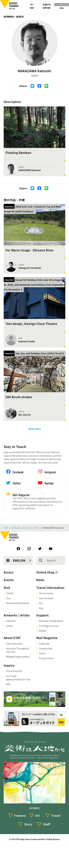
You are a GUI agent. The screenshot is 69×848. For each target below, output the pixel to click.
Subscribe (44, 643)
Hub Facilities (46, 598)
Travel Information (50, 587)
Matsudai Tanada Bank (51, 620)
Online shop (45, 572)
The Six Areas (46, 593)
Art (37, 815)
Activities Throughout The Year (17, 650)
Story (28, 824)
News (40, 580)
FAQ (8, 684)
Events (9, 580)
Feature (20, 815)
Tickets (10, 593)
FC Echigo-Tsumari (49, 625)
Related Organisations (18, 656)
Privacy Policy (46, 658)
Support (42, 615)
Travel (56, 815)
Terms (42, 653)
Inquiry (9, 665)
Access (8, 572)
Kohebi (43, 630)
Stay (41, 608)
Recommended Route (17, 603)
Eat (41, 603)
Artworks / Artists (14, 16)
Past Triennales (14, 643)
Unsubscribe (45, 648)
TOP (6, 528)
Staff (46, 824)
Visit (7, 587)
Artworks (11, 620)
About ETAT (12, 637)
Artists (36, 528)
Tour (8, 598)
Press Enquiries (14, 671)
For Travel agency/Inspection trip (18, 677)
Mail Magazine (47, 637)
